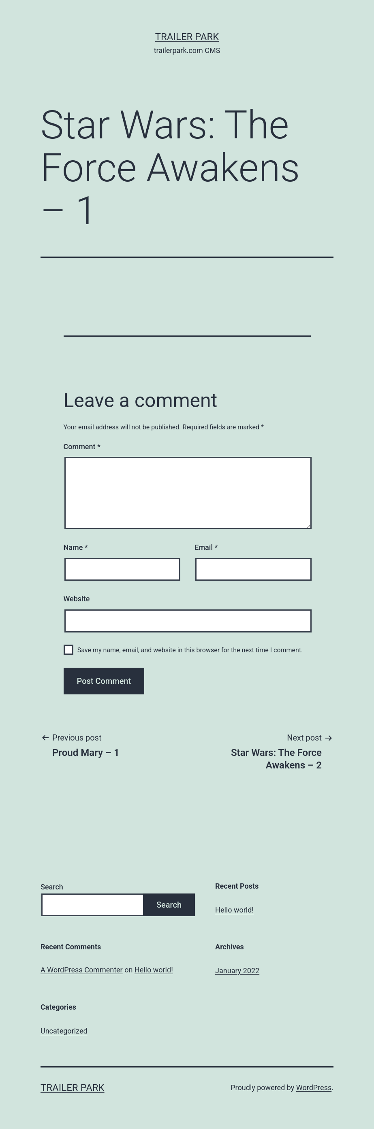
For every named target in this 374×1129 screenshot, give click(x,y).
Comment (82, 446)
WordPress (313, 1087)
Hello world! (234, 910)
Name (76, 547)
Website (77, 598)
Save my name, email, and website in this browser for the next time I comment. (190, 650)
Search (52, 887)
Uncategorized (64, 1031)
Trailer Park (187, 36)
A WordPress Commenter (82, 970)
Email (206, 547)
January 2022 (237, 970)
